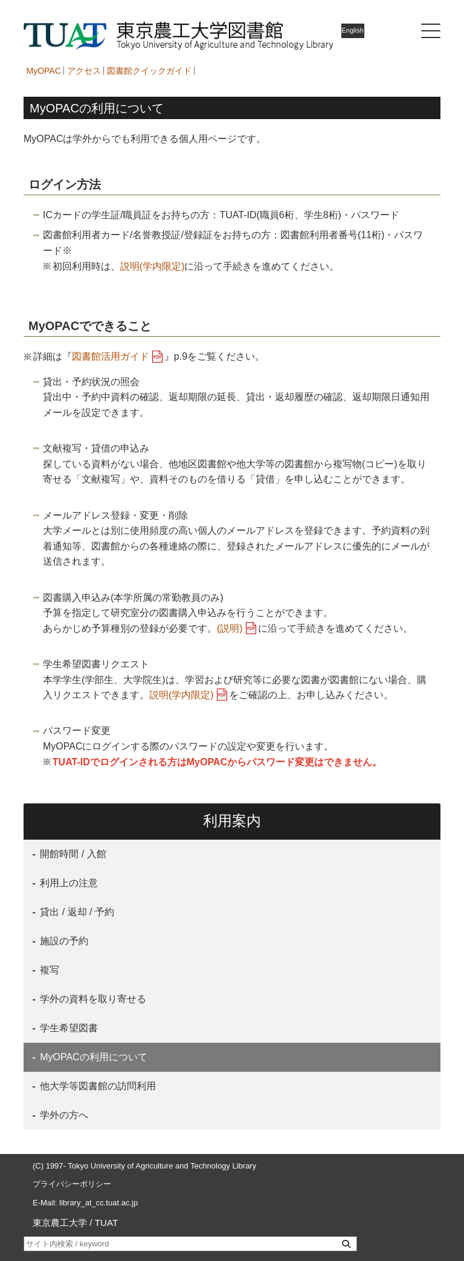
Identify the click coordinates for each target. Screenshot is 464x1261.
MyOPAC (44, 71)
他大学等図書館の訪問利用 (96, 1086)
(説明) (230, 628)
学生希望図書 (67, 1028)
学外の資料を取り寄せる (91, 999)
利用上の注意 (67, 883)
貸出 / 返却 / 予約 (75, 912)
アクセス (84, 71)
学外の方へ (62, 1115)
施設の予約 (62, 941)
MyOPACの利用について (92, 1057)
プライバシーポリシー (72, 1183)
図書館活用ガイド (110, 356)
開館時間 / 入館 (71, 854)
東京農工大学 (60, 1222)
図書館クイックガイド (149, 71)
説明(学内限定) (152, 266)
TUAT (106, 1222)
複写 (48, 970)
